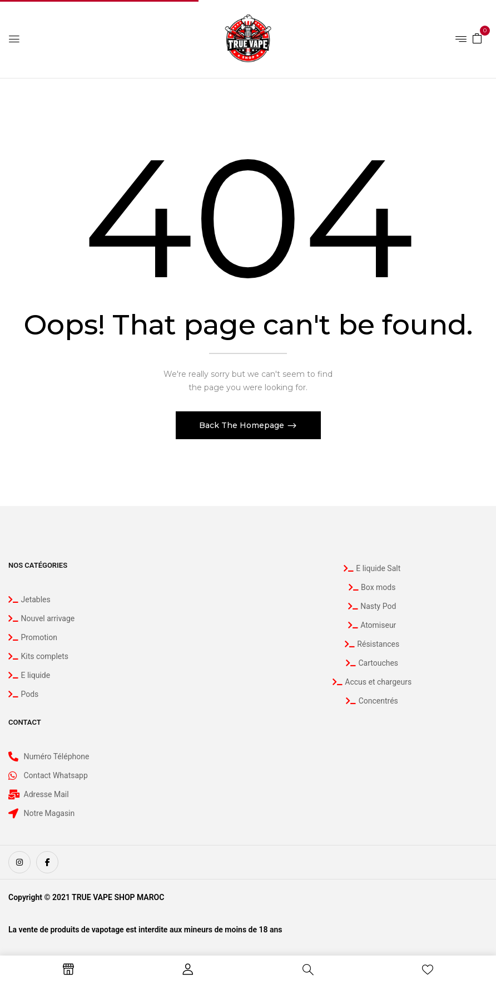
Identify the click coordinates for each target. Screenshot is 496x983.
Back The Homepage (242, 425)
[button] (477, 38)
